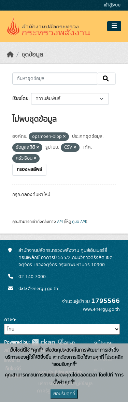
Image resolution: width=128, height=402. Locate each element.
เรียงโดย (20, 98)
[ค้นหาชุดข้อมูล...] (54, 79)
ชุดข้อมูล (32, 54)
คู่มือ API (79, 222)
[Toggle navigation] (114, 26)
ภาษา (9, 320)
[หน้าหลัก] (10, 54)
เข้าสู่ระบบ (112, 5)
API (60, 222)
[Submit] (106, 79)
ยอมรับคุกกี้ (64, 393)
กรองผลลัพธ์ (29, 169)
